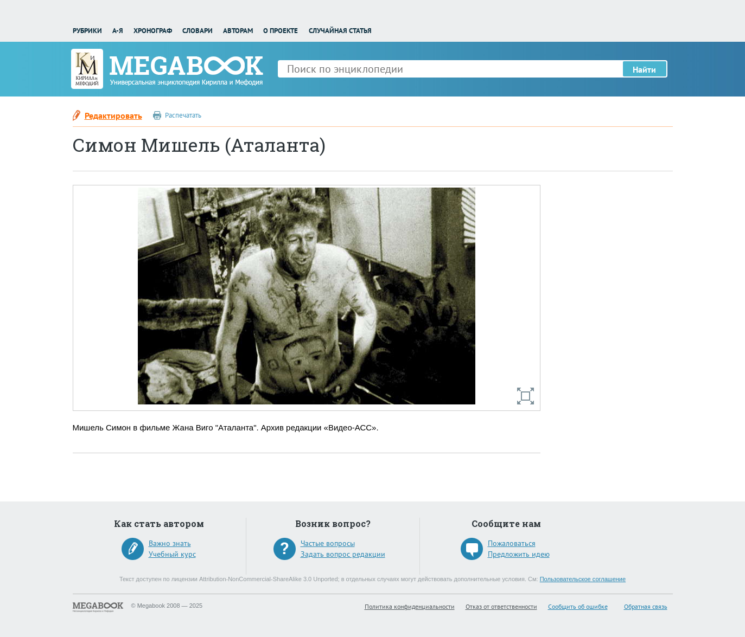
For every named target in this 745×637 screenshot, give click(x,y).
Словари (197, 30)
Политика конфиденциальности (410, 606)
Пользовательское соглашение (583, 579)
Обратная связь (645, 606)
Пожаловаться (512, 543)
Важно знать (170, 543)
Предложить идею (519, 554)
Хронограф (152, 30)
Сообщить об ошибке (578, 606)
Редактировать (113, 115)
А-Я (117, 30)
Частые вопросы (328, 543)
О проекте (280, 30)
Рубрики (87, 30)
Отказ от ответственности (501, 606)
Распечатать (183, 115)
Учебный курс (172, 554)
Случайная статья (340, 30)
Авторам (238, 30)
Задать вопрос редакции (343, 554)
